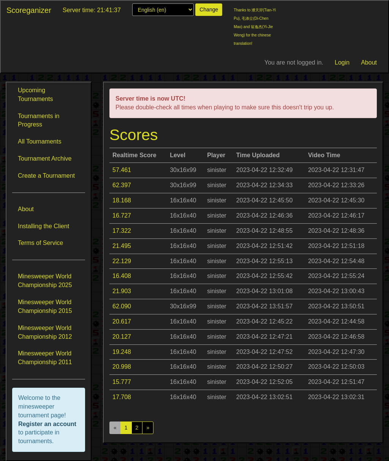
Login (342, 62)
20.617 (121, 321)
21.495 (121, 246)
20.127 (121, 336)
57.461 (121, 170)
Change (208, 9)
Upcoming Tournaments (35, 94)
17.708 (121, 397)
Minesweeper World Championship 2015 (45, 306)
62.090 (121, 306)
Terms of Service (40, 243)
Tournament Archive (44, 158)
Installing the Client (43, 226)
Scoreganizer (28, 10)
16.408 (121, 276)
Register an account (47, 424)
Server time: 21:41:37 (92, 10)
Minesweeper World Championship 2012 (45, 332)
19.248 (121, 352)
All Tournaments (39, 141)
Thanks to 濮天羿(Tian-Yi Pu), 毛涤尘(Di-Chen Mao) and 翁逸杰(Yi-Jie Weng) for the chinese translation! (255, 27)
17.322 (121, 230)
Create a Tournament (46, 175)
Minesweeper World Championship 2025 (45, 280)
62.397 (121, 185)
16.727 (121, 215)
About (369, 62)
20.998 (121, 366)
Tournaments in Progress (38, 120)
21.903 (121, 291)
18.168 (121, 200)
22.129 (121, 261)
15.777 (121, 382)
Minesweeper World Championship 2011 (45, 357)
